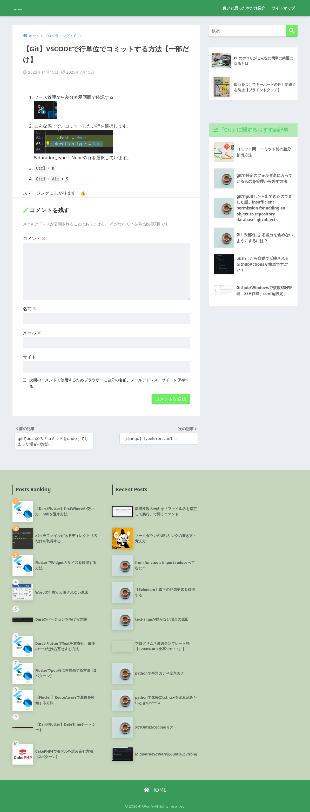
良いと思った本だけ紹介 (244, 8)
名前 (30, 307)
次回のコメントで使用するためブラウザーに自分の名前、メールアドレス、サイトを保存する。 (109, 381)
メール (32, 331)
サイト (29, 355)
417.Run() (27, 8)
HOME (155, 790)
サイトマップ (283, 8)
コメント (34, 237)
